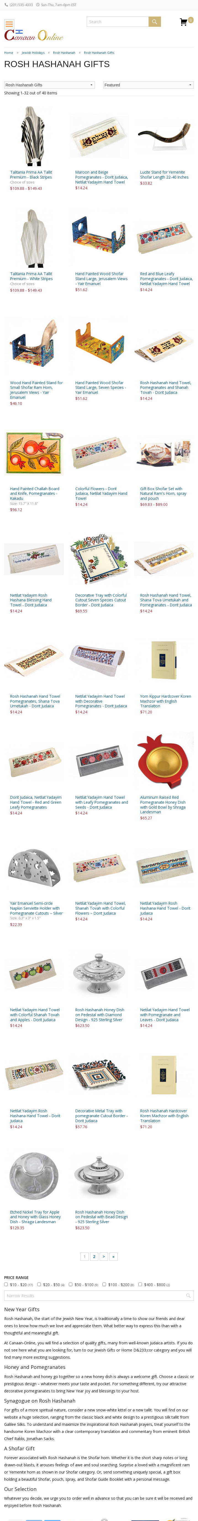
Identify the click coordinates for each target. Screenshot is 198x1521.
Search (155, 22)
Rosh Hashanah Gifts (99, 53)
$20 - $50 (53, 1284)
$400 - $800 (157, 1284)
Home (8, 53)
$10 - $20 (21, 1284)
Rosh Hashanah (64, 53)
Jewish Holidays (33, 53)
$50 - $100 (86, 1284)
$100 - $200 (121, 1284)
